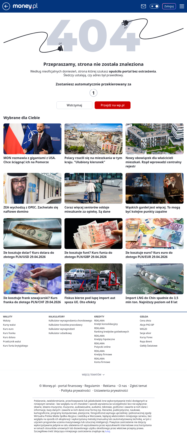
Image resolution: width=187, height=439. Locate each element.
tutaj (107, 431)
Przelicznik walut (12, 341)
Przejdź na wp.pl (112, 105)
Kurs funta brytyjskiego (15, 345)
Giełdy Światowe (148, 345)
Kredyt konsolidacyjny (106, 324)
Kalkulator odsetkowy (60, 333)
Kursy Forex (146, 337)
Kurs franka (9, 333)
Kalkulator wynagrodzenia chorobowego (70, 320)
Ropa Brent (146, 341)
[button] (182, 6)
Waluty (6, 320)
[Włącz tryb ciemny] (154, 6)
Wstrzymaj (74, 105)
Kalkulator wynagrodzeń (62, 329)
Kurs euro (8, 329)
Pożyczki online (102, 346)
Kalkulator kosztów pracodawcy (65, 324)
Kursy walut (9, 324)
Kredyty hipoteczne (104, 339)
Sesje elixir (145, 333)
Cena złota (145, 320)
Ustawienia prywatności (110, 390)
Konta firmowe (102, 362)
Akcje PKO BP (147, 324)
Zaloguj (169, 6)
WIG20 (143, 329)
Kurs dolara (9, 337)
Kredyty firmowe (103, 354)
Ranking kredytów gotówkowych (111, 331)
